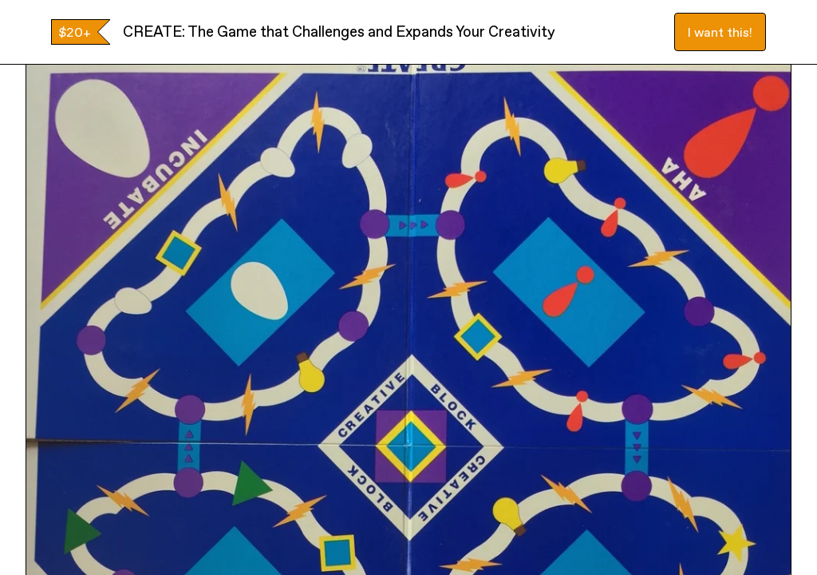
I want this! (720, 32)
